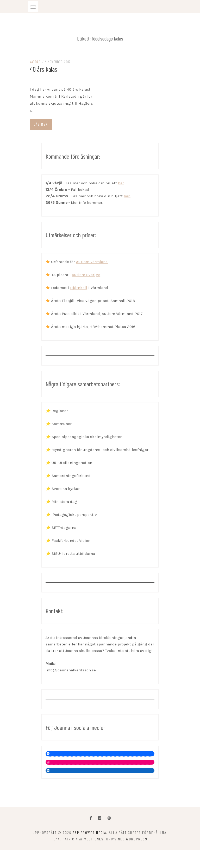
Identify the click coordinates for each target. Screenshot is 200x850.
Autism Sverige (86, 274)
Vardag (35, 61)
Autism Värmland (92, 261)
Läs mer (40, 124)
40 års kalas (43, 69)
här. (127, 196)
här (121, 183)
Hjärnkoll (78, 287)
